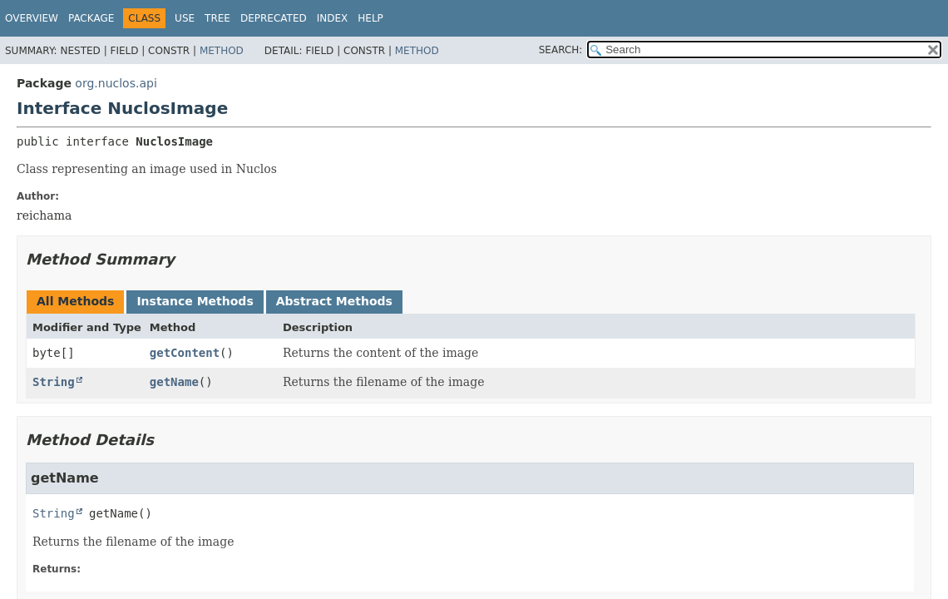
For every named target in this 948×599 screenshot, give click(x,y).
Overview (31, 18)
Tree (217, 18)
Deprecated (273, 18)
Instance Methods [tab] (194, 301)
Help (370, 18)
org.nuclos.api (115, 83)
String (53, 382)
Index (332, 18)
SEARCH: (561, 50)
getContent (185, 352)
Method (222, 51)
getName (174, 382)
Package (91, 18)
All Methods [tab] (75, 301)
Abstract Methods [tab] (334, 301)
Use (185, 18)
